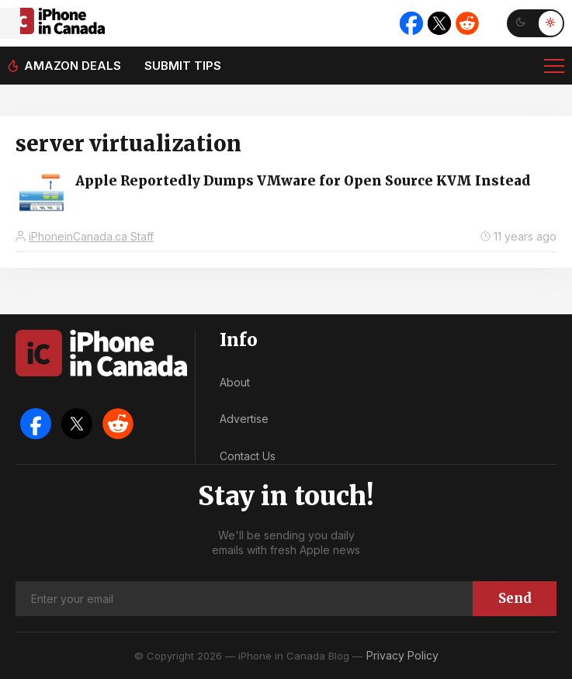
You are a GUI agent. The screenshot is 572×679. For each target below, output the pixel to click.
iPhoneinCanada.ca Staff (91, 236)
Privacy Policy (402, 655)
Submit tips (182, 65)
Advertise (244, 418)
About (235, 382)
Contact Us (248, 455)
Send (515, 598)
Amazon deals (72, 65)
